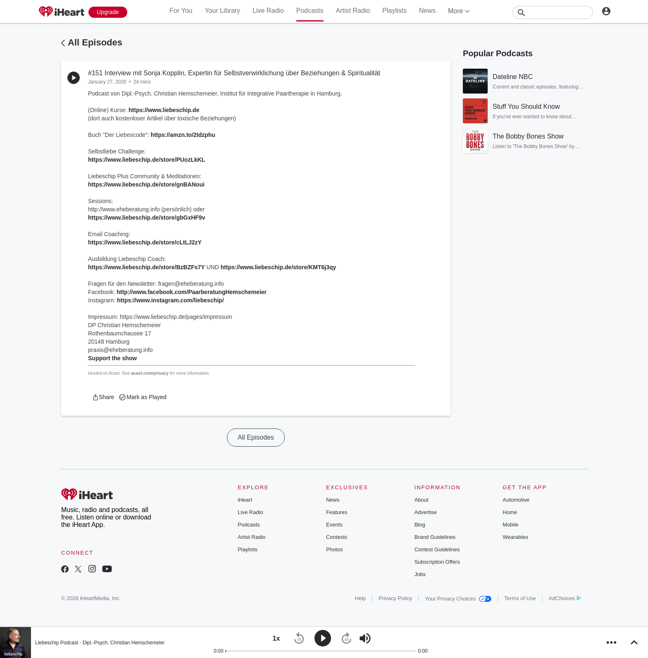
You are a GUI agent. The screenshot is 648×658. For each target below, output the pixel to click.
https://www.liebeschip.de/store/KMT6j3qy (278, 267)
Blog (420, 525)
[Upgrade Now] (107, 12)
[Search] (552, 12)
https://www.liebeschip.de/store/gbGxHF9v (146, 217)
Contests (336, 537)
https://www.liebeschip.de (164, 110)
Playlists (394, 10)
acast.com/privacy (150, 373)
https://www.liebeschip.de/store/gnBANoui (146, 184)
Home (510, 512)
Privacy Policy (395, 598)
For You (180, 10)
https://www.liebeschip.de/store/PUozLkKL (146, 159)
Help (360, 598)
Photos (334, 549)
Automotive (516, 500)
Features (336, 512)
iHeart (245, 500)
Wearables (515, 537)
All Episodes (95, 42)
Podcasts (310, 10)
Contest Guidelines (437, 549)
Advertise (426, 512)
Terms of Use (520, 598)
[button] (103, 397)
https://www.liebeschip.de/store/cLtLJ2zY (145, 242)
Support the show (112, 358)
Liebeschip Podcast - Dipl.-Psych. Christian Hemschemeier (99, 643)
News (427, 10)
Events (334, 525)
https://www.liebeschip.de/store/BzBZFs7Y (146, 267)
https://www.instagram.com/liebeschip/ (170, 300)
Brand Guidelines (435, 537)
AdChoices (565, 598)
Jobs (420, 574)
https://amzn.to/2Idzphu (183, 135)
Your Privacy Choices (458, 599)
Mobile (510, 525)
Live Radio (268, 10)
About (422, 500)
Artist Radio (353, 10)
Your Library (222, 10)
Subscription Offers (437, 562)
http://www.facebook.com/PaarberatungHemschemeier (192, 292)
